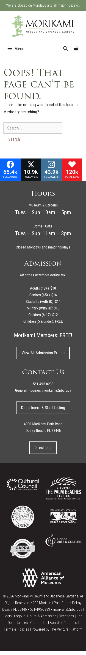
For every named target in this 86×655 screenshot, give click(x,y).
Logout (19, 616)
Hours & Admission (41, 616)
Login (8, 616)
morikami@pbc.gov (67, 609)
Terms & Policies (16, 629)
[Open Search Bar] (65, 48)
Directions (43, 447)
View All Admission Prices (43, 352)
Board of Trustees (63, 622)
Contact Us (38, 622)
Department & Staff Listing (43, 407)
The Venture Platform (66, 629)
